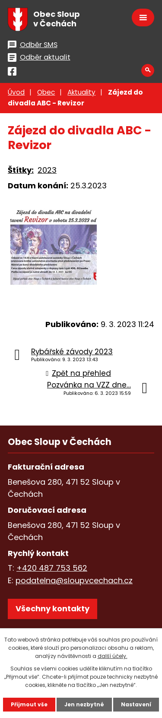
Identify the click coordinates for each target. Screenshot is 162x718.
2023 (47, 170)
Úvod (16, 92)
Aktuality (81, 92)
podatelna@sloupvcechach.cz (74, 580)
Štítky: (21, 170)
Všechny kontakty (52, 608)
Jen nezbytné (84, 704)
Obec (46, 92)
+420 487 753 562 (51, 567)
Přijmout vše (29, 704)
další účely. (112, 656)
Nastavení (136, 704)
